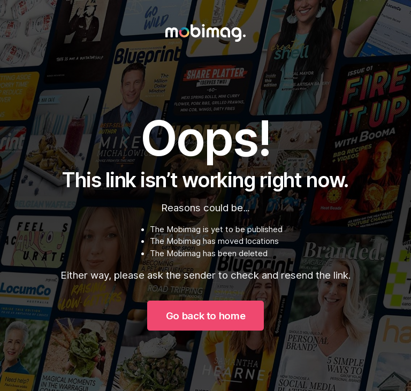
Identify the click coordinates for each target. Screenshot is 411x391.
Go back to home (205, 315)
